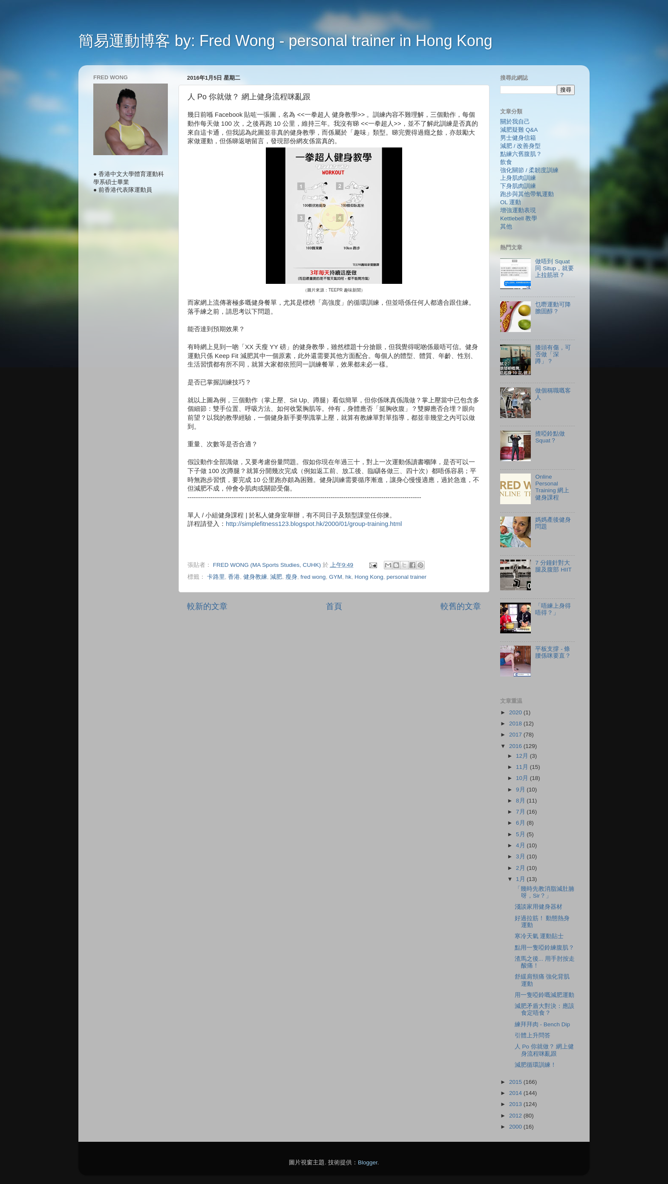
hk (348, 577)
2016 (516, 746)
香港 (234, 577)
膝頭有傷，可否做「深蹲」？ (553, 354)
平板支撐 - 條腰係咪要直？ (553, 652)
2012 (516, 1115)
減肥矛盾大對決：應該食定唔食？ (544, 1009)
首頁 (334, 606)
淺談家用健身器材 (538, 907)
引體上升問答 (532, 1035)
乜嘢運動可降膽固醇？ (553, 308)
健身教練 (255, 577)
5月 (521, 834)
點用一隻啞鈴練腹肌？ (544, 947)
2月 (521, 868)
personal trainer (406, 577)
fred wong (312, 577)
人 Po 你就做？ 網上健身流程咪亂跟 (544, 1050)
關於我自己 (515, 121)
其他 (506, 226)
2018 (516, 723)
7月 (521, 812)
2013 (516, 1104)
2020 (516, 712)
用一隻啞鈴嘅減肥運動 (544, 995)
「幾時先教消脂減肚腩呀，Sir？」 (544, 892)
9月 (521, 789)
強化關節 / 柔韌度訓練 (529, 170)
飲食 (506, 162)
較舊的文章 (461, 606)
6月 (521, 823)
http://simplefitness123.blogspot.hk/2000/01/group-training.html (314, 523)
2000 (516, 1126)
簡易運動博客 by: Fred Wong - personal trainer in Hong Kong (285, 40)
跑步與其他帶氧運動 (527, 194)
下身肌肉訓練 (518, 186)
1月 (521, 879)
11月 (523, 767)
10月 (523, 778)
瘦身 (291, 577)
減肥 (276, 577)
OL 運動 (510, 202)
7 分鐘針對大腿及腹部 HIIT (553, 566)
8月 (521, 800)
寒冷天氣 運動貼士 (539, 936)
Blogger (367, 1162)
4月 (521, 845)
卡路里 (216, 577)
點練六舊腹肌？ (521, 154)
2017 (516, 734)
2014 (516, 1093)
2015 (516, 1082)
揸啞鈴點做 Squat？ (550, 437)
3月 (521, 856)
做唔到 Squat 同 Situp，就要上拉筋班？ (554, 268)
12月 (523, 756)
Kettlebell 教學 (518, 218)
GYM (335, 577)
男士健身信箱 (518, 138)
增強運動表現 (518, 210)
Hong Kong (368, 577)
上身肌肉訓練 (518, 178)
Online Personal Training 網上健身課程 (552, 487)
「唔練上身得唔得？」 (553, 609)
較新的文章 (207, 606)
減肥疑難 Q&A (519, 130)
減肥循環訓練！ (535, 1065)
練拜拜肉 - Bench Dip (542, 1024)
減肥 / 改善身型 (520, 146)
